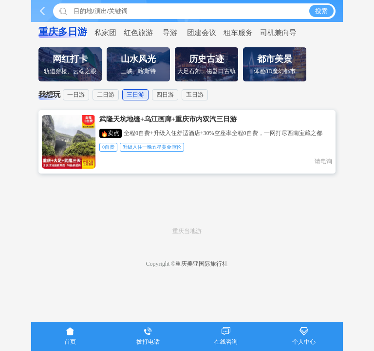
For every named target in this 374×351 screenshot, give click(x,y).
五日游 (195, 94)
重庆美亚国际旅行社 (201, 263)
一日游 (76, 94)
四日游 (165, 94)
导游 (170, 33)
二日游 (105, 94)
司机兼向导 (278, 33)
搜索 (321, 11)
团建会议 (201, 33)
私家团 (105, 33)
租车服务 (238, 33)
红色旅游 (138, 33)
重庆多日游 (62, 31)
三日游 (135, 94)
